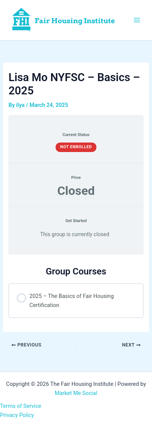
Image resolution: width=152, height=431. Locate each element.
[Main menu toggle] (136, 20)
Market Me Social (76, 393)
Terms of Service (20, 406)
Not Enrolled (76, 146)
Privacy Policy (17, 415)
